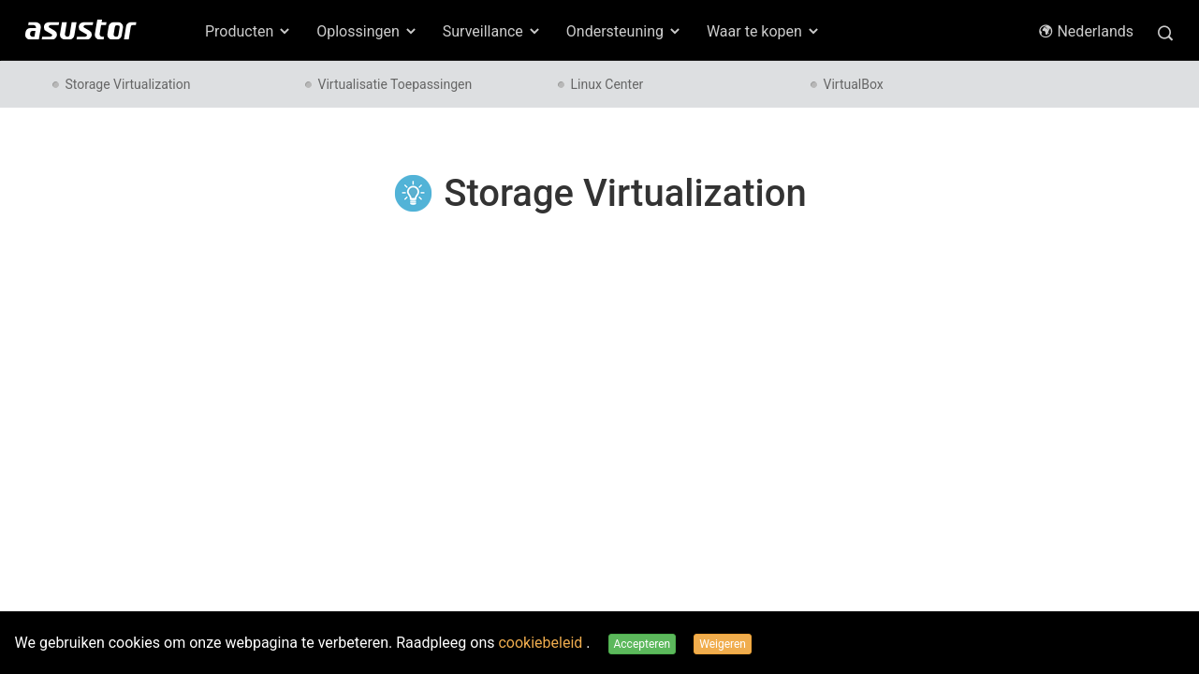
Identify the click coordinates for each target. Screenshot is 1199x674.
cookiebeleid (542, 643)
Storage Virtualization (128, 84)
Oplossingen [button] (367, 31)
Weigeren (722, 644)
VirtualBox (854, 84)
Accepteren (642, 644)
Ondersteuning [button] (624, 31)
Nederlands (1085, 31)
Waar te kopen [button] (764, 31)
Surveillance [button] (492, 31)
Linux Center (607, 84)
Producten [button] (248, 31)
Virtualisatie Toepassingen (395, 84)
